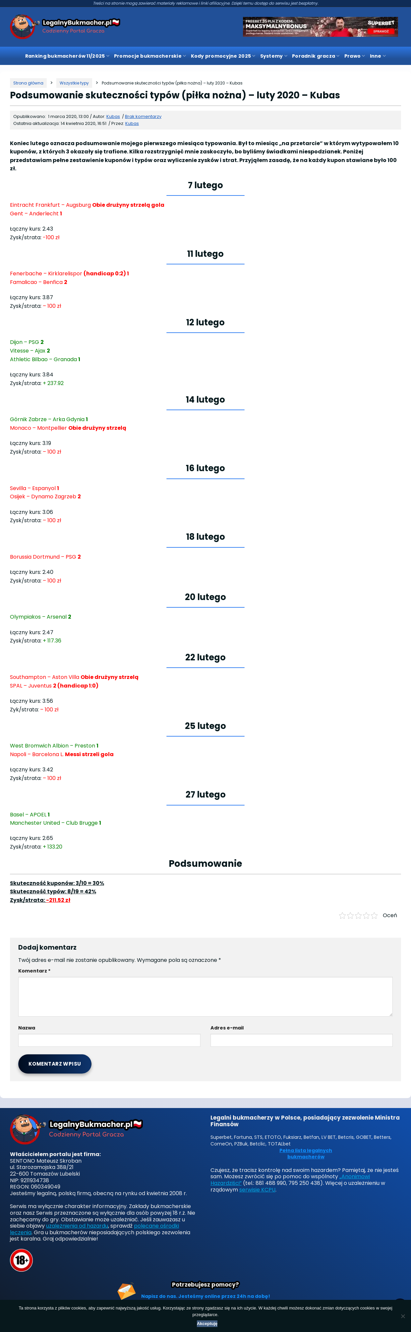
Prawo (354, 56)
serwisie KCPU (257, 1189)
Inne (378, 56)
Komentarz (34, 971)
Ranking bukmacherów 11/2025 (67, 56)
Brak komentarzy (143, 116)
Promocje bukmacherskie (150, 56)
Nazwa (26, 1028)
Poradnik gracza (316, 56)
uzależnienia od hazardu (77, 1226)
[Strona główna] (28, 83)
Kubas (132, 123)
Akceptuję (207, 1323)
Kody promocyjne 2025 (223, 56)
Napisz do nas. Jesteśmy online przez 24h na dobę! (205, 1296)
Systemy (273, 56)
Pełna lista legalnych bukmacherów (305, 1153)
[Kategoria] (74, 83)
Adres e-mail (227, 1028)
